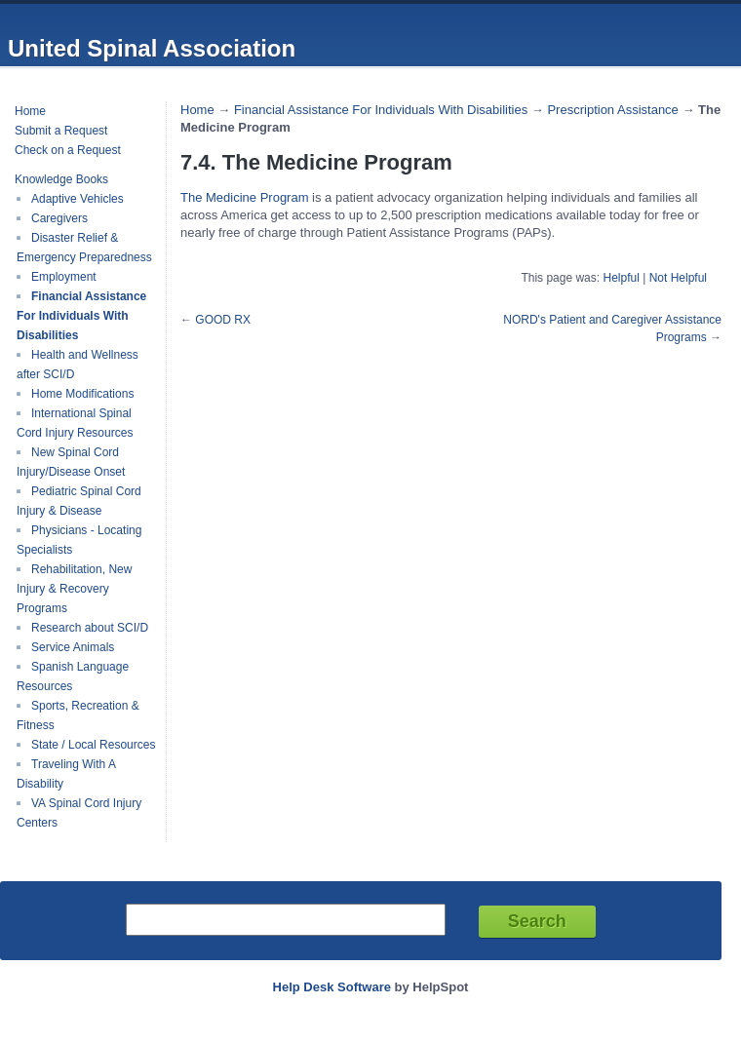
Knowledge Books (61, 179)
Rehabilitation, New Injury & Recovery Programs (74, 588)
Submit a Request (61, 130)
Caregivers (59, 218)
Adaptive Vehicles (77, 199)
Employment (64, 277)
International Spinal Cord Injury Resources (75, 423)
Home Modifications (82, 394)
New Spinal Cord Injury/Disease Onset (71, 462)
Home (30, 111)
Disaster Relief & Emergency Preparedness (84, 247)
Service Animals (72, 647)
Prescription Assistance (612, 109)
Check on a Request (68, 150)
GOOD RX (223, 320)
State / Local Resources (93, 745)
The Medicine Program (244, 197)
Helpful (621, 278)
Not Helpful (678, 278)
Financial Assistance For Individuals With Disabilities (81, 316)
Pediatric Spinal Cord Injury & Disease (79, 501)
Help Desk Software (332, 987)
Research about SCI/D (89, 628)
